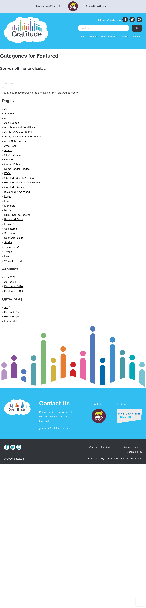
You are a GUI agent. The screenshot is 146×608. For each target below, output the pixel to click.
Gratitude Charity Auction (19, 177)
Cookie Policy (12, 164)
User (7, 256)
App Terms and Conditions (19, 127)
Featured (9, 321)
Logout (8, 200)
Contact (9, 159)
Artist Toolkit (11, 145)
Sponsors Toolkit (13, 237)
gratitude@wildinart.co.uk (53, 428)
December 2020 (13, 286)
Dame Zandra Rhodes (17, 168)
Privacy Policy (130, 446)
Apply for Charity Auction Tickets (23, 136)
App (6, 118)
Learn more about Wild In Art (48, 6)
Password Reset (13, 219)
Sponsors (9, 233)
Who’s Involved (13, 260)
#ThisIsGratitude (109, 20)
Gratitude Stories (14, 187)
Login (7, 196)
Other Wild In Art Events (96, 6)
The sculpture (12, 246)
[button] (137, 28)
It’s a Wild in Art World (17, 191)
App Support (11, 122)
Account (9, 113)
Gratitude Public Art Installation (22, 182)
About (7, 108)
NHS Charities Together (17, 214)
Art (6, 307)
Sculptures (10, 228)
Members (9, 205)
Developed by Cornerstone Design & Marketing (115, 458)
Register (9, 223)
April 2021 (10, 281)
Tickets (8, 251)
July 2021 (9, 277)
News (7, 210)
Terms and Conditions (99, 446)
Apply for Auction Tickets (18, 131)
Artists (8, 150)
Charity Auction (13, 154)
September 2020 (14, 291)
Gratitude (9, 316)
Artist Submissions (15, 141)
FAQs (7, 173)
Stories (8, 242)
